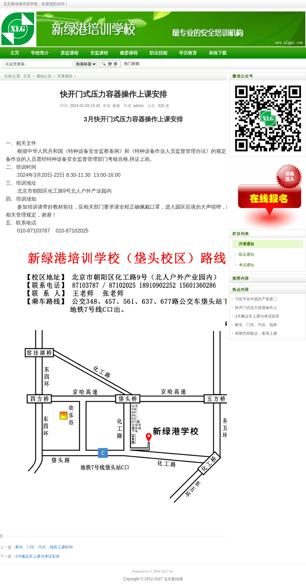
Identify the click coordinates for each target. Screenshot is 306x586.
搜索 (110, 64)
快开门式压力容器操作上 (256, 307)
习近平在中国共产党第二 (256, 299)
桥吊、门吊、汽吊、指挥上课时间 (44, 547)
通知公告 (44, 76)
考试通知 (246, 265)
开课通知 (64, 76)
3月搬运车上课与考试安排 (37, 556)
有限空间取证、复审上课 (256, 333)
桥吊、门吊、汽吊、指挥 (256, 325)
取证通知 (246, 254)
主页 (27, 76)
